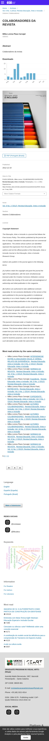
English (7, 487)
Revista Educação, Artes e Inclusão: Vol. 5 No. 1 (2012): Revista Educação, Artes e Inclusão (27, 381)
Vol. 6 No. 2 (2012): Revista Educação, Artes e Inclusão (23, 11)
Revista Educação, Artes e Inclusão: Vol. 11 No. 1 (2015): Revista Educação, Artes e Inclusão (27, 419)
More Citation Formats (12, 194)
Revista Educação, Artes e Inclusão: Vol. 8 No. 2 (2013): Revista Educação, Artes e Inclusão (26, 439)
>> (8, 456)
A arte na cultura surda (12, 644)
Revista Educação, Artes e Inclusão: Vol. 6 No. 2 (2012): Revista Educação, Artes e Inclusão (27, 363)
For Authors (8, 590)
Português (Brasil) (11, 494)
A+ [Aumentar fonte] (9, 468)
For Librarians (9, 594)
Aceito (25, 737)
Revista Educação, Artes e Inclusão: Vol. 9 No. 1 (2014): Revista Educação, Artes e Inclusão (26, 373)
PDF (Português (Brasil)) (15, 156)
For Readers (8, 586)
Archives (13, 8)
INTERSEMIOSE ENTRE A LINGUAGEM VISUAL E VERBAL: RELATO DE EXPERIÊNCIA (26, 358)
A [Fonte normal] (14, 468)
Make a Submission (13, 505)
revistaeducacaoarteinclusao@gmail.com (27, 688)
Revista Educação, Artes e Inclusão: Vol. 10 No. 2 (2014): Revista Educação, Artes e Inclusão (27, 429)
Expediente (35, 379)
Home (5, 8)
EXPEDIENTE (36, 397)
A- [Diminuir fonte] (20, 468)
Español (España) (11, 490)
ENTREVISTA (13, 389)
